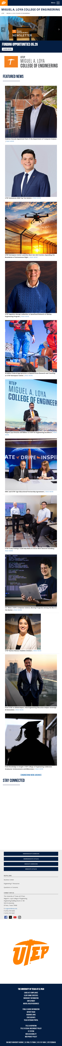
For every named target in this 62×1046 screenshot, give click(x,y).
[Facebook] (6, 917)
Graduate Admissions (31, 864)
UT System (31, 1031)
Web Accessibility (31, 1034)
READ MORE (10, 141)
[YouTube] (15, 917)
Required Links (31, 1015)
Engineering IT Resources (11, 883)
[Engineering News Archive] (31, 775)
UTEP (2, 13)
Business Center (9, 880)
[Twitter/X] (10, 917)
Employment (31, 1001)
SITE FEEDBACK (51, 1042)
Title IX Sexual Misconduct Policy (31, 1028)
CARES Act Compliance (31, 993)
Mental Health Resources (31, 1003)
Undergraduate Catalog (31, 859)
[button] (3, 29)
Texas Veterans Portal (31, 1020)
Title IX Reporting (31, 1026)
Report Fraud (31, 1012)
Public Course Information (31, 1009)
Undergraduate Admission (31, 854)
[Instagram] (20, 917)
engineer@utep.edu (11, 908)
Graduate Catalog (31, 869)
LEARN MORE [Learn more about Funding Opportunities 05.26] (7, 49)
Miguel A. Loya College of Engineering (30, 9)
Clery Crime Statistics (31, 995)
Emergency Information (31, 998)
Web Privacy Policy (31, 1037)
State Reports (31, 1017)
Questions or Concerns (11, 887)
